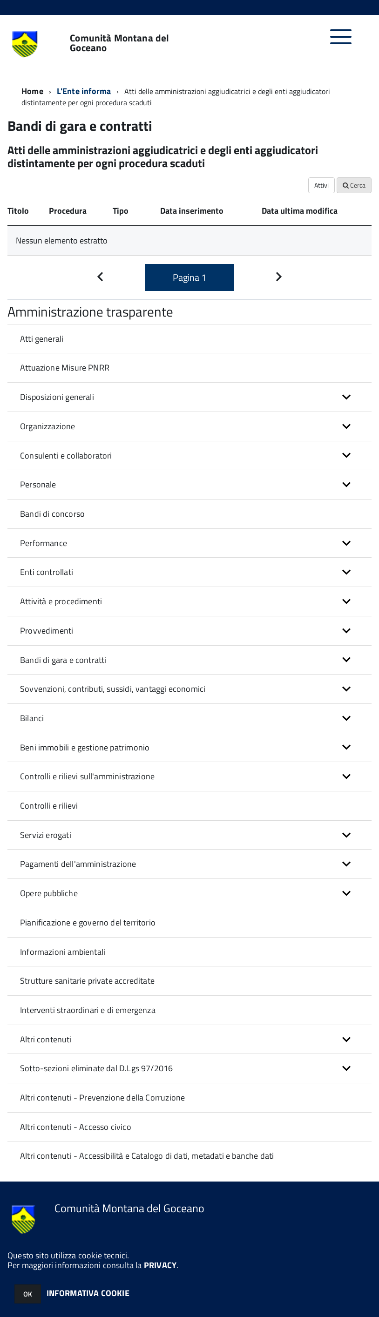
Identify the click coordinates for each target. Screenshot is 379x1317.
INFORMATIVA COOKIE (88, 1293)
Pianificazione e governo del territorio (88, 922)
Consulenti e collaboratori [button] (66, 455)
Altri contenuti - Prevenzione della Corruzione (102, 1097)
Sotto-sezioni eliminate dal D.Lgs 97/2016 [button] (96, 1068)
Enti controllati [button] (46, 572)
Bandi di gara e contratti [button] (63, 660)
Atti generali (41, 338)
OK (27, 1294)
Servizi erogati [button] (45, 835)
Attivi (321, 185)
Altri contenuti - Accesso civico (75, 1127)
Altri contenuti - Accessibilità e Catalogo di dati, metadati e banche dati (147, 1155)
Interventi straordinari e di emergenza (88, 1010)
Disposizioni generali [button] (57, 397)
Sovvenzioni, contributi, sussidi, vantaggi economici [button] (112, 688)
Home (32, 91)
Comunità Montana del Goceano (119, 43)
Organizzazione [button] (47, 426)
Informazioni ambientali (62, 952)
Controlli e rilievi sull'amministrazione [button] (87, 776)
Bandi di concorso (52, 513)
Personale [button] (38, 484)
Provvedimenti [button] (46, 630)
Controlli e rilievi (49, 805)
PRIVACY (160, 1265)
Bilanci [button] (32, 718)
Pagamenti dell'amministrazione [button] (78, 864)
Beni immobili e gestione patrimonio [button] (84, 747)
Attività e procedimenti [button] (61, 601)
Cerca (354, 185)
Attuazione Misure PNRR (64, 367)
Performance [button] (43, 543)
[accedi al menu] (341, 41)
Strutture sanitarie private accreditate (87, 980)
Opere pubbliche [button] (49, 893)
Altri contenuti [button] (46, 1039)
